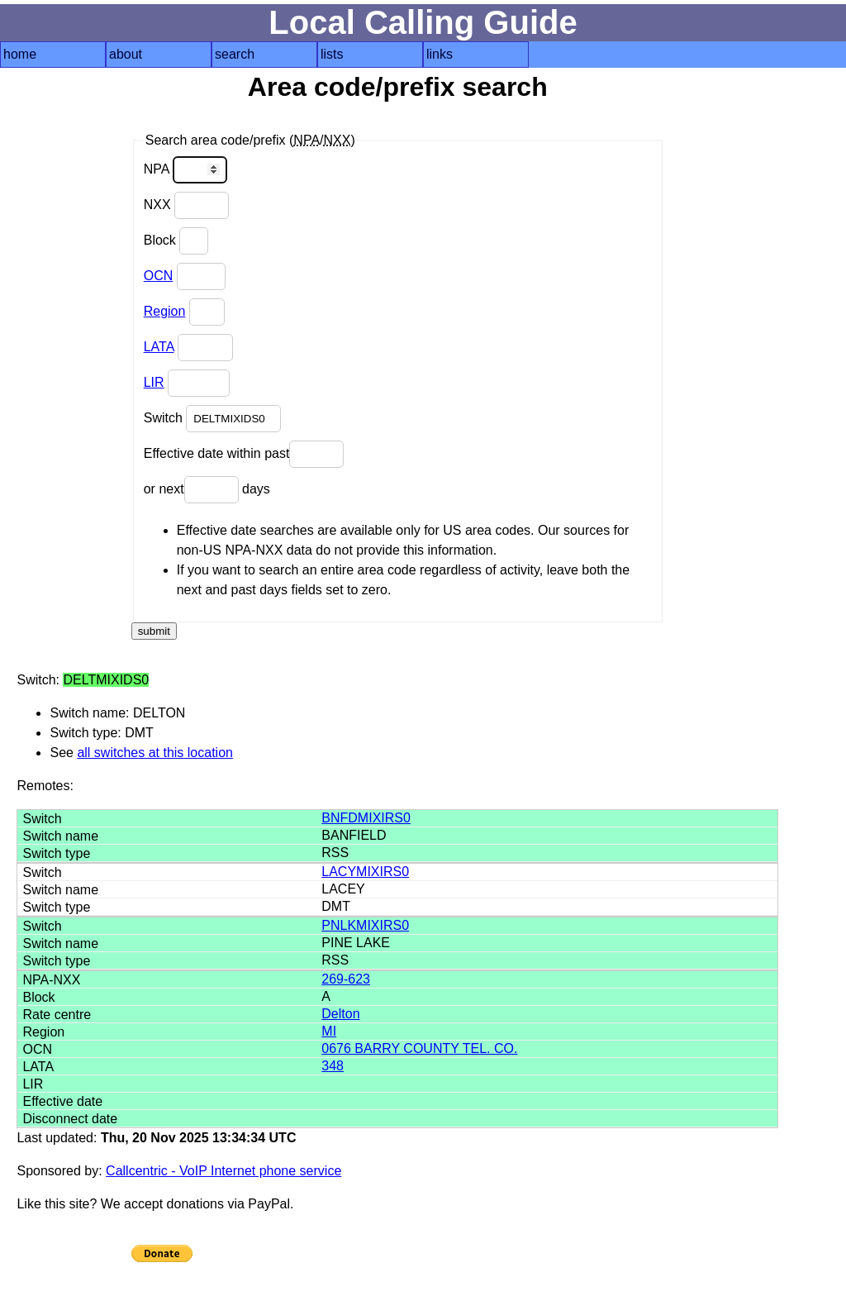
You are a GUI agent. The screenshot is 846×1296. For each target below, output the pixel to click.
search (234, 54)
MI (328, 1031)
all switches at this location (155, 753)
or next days (207, 489)
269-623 (345, 979)
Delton (340, 1014)
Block (176, 241)
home (19, 54)
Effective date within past (244, 454)
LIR (154, 382)
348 (332, 1066)
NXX (186, 205)
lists (332, 54)
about (125, 54)
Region (165, 311)
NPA (185, 169)
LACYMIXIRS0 (365, 872)
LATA (159, 347)
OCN (158, 276)
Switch (213, 418)
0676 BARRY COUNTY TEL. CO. (419, 1048)
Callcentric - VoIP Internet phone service (223, 1171)
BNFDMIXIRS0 (366, 818)
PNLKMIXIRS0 (365, 925)
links (439, 54)
